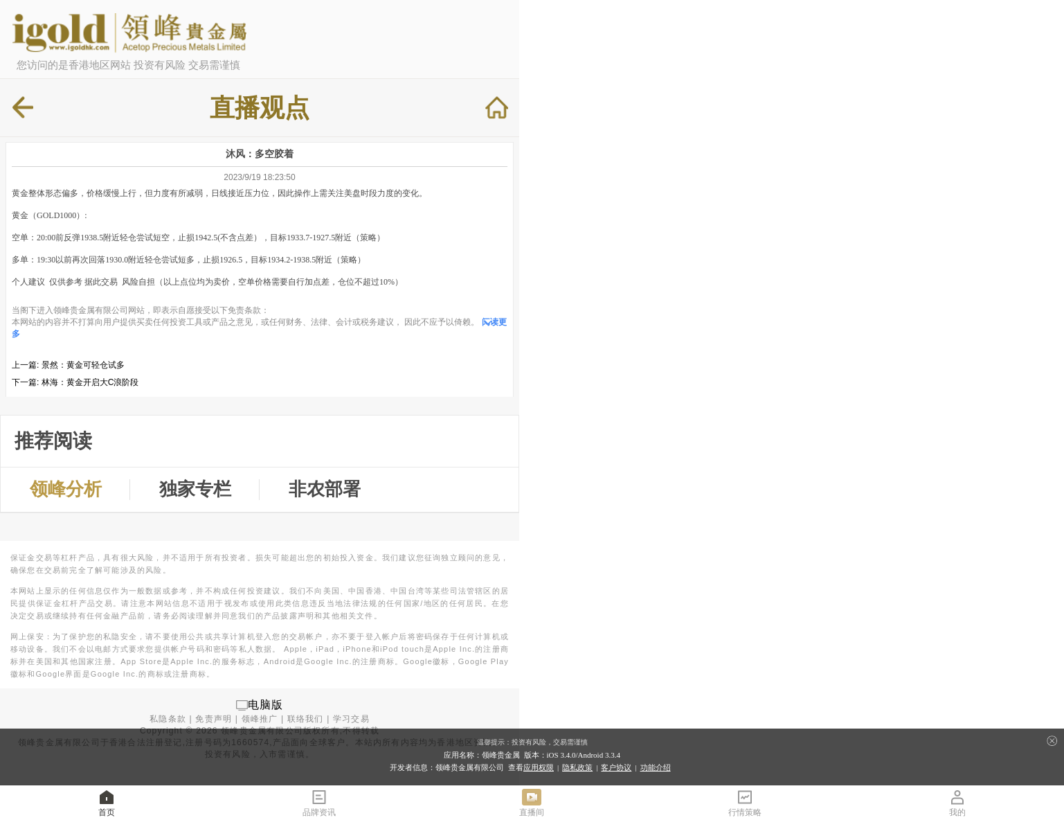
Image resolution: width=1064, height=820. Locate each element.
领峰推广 (260, 719)
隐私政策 (577, 767)
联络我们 (305, 719)
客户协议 (616, 767)
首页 (106, 802)
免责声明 (213, 719)
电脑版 (266, 705)
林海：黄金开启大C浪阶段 (90, 382)
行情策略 (744, 802)
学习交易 (351, 719)
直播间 (531, 802)
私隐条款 (168, 719)
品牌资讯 (319, 802)
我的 (957, 802)
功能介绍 (655, 767)
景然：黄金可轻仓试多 (83, 365)
